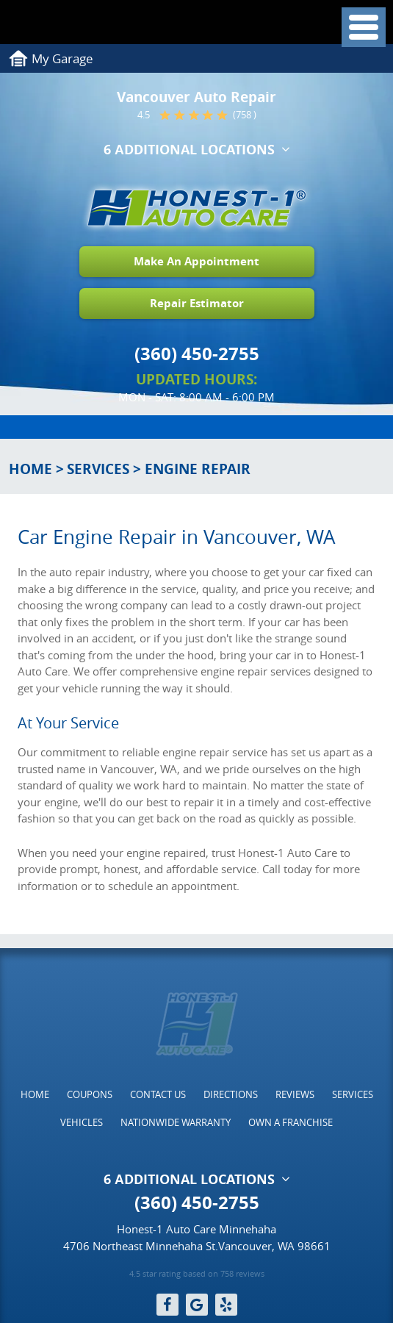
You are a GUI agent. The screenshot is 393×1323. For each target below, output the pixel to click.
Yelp (226, 1305)
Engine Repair (197, 468)
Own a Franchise (290, 1122)
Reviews (294, 1094)
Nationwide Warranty (175, 1122)
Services (98, 468)
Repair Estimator (197, 303)
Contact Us (158, 1094)
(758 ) (244, 115)
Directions (230, 1094)
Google (197, 1305)
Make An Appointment (196, 261)
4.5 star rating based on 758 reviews (196, 1273)
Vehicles (81, 1122)
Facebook (167, 1305)
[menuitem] (35, 1094)
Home (30, 468)
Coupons (89, 1094)
